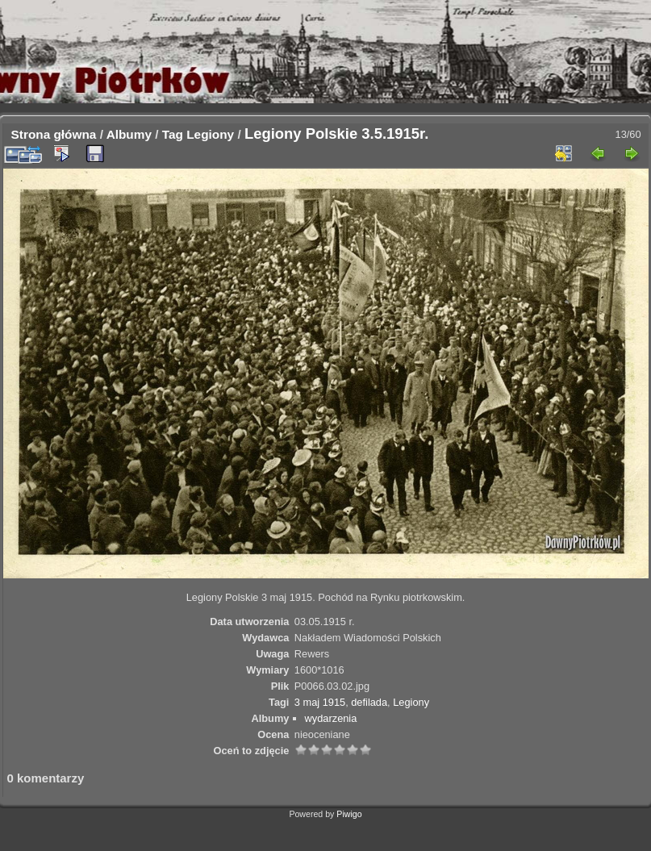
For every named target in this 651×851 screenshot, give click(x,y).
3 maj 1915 (319, 702)
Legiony (210, 134)
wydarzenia (331, 718)
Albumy (129, 134)
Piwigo (348, 814)
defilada (369, 702)
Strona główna (54, 134)
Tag (172, 134)
